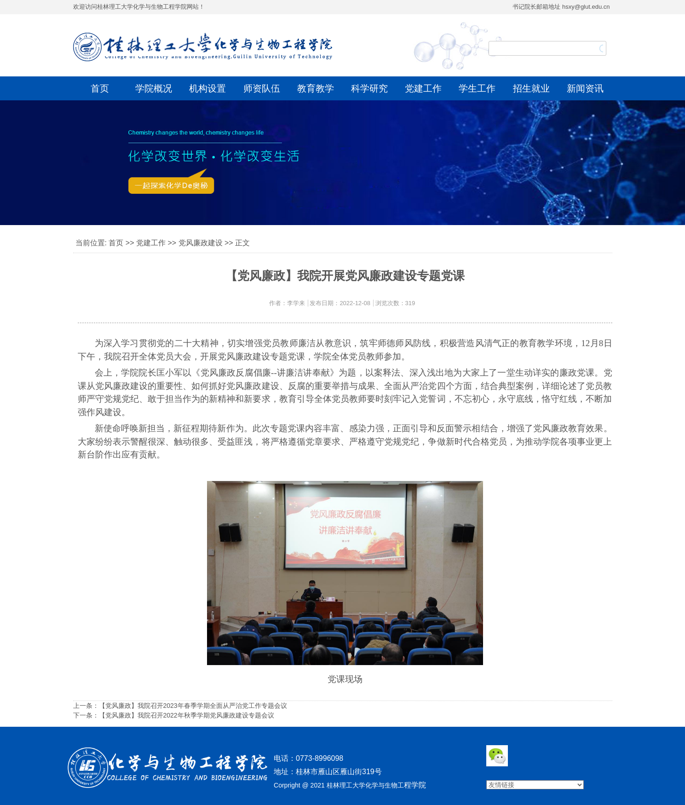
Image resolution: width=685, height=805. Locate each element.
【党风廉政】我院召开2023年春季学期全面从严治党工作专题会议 (193, 705)
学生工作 (477, 88)
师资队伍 (261, 88)
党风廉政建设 (200, 243)
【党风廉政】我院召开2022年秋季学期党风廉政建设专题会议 (186, 715)
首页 (100, 88)
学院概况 (153, 88)
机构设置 (207, 88)
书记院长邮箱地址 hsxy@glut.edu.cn (561, 6)
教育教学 (315, 88)
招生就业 (531, 88)
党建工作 (423, 88)
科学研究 (369, 88)
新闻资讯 (585, 88)
